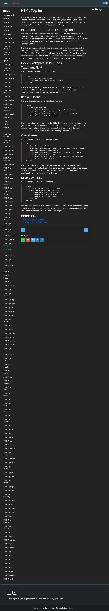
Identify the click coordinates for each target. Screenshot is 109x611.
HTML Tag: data (8, 164)
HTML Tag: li (7, 325)
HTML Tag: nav (8, 355)
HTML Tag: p (7, 399)
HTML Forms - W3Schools (35, 219)
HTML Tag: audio (9, 78)
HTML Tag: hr (8, 282)
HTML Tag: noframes (7, 360)
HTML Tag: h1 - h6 (8, 267)
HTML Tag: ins (8, 308)
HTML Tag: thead (9, 540)
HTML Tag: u (7, 563)
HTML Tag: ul (7, 567)
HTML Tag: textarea (7, 527)
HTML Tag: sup (8, 500)
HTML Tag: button (7, 123)
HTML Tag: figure (9, 236)
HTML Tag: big (8, 104)
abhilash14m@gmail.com (53, 599)
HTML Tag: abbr (8, 42)
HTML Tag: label (8, 315)
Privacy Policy (61, 608)
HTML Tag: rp (8, 429)
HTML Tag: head (9, 272)
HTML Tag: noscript (7, 366)
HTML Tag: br (8, 118)
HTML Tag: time (8, 544)
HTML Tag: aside (9, 75)
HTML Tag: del (8, 178)
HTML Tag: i (7, 290)
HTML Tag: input (9, 304)
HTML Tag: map (8, 337)
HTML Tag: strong (7, 481)
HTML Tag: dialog (7, 193)
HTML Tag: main (9, 333)
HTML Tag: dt (8, 210)
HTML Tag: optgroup (7, 382)
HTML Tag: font (8, 240)
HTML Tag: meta (9, 345)
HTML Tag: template (7, 521)
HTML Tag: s (7, 441)
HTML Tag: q (7, 425)
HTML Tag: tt (7, 559)
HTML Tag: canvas (7, 129)
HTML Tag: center (7, 141)
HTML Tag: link (8, 329)
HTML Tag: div (8, 202)
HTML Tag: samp (9, 445)
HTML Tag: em (8, 214)
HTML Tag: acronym (7, 47)
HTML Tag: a (7, 38)
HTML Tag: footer (7, 245)
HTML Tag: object (7, 372)
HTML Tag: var (8, 571)
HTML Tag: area (8, 65)
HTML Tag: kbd (8, 311)
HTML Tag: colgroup (7, 159)
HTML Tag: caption (7, 135)
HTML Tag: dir (8, 198)
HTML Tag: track (9, 556)
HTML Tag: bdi (8, 96)
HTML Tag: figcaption (7, 231)
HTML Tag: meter (7, 350)
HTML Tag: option (7, 388)
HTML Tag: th (8, 536)
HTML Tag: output (7, 394)
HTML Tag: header (7, 277)
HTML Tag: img (8, 300)
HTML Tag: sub (8, 490)
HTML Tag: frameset (7, 261)
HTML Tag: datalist (7, 169)
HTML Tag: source (7, 468)
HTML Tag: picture (7, 410)
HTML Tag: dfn (8, 188)
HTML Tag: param (7, 404)
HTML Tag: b (7, 82)
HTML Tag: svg (8, 504)
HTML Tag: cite (8, 146)
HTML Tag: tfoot (8, 532)
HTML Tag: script (9, 449)
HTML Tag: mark (9, 341)
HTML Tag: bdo (8, 100)
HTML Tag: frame (9, 256)
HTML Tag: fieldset (7, 225)
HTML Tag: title (8, 548)
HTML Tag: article (7, 69)
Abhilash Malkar (48, 608)
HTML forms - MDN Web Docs (36, 222)
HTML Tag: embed (7, 218)
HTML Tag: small (9, 463)
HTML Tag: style (8, 487)
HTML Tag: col (8, 154)
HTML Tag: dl (7, 206)
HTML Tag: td (8, 516)
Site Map (72, 608)
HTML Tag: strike (9, 477)
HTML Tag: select (9, 459)
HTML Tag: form (7, 251)
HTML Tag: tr (7, 552)
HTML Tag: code (8, 150)
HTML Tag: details (7, 183)
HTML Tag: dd (8, 174)
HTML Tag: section (7, 454)
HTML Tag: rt (7, 433)
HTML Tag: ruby (8, 437)
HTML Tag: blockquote (7, 109)
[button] (23, 230)
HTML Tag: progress (7, 420)
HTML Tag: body (9, 114)
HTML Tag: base (8, 86)
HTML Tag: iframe (7, 295)
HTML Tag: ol (7, 377)
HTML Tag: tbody (9, 512)
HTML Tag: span (8, 473)
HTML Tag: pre (8, 415)
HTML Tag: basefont (7, 91)
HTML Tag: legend (7, 320)
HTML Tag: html (8, 286)
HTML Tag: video (9, 575)
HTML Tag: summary (7, 495)
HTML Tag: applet (7, 59)
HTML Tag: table (9, 508)
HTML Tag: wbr (8, 579)
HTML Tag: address (7, 53)
